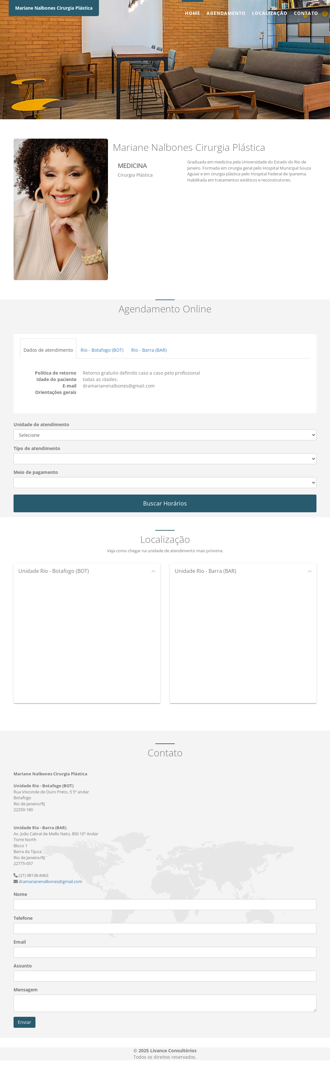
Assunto (23, 966)
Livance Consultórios (173, 1050)
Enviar (24, 1022)
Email (20, 942)
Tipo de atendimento (37, 448)
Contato (306, 13)
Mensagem (26, 990)
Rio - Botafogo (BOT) (102, 350)
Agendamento (226, 13)
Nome (20, 894)
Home (192, 13)
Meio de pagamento (36, 472)
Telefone (23, 918)
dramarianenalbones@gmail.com (50, 881)
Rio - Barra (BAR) (149, 350)
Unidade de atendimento (41, 424)
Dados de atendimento (48, 350)
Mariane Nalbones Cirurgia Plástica (53, 8)
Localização (269, 13)
